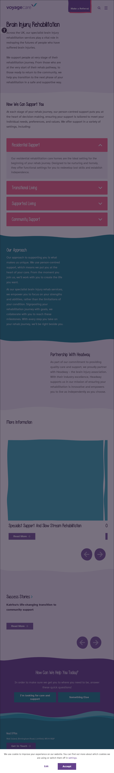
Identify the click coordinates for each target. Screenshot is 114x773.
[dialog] (57, 386)
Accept (67, 766)
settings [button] (72, 758)
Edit (46, 766)
